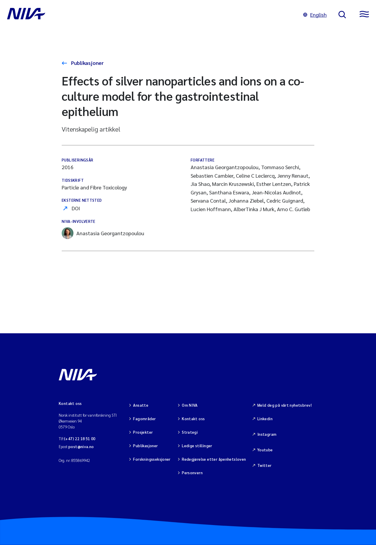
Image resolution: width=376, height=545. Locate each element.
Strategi (190, 432)
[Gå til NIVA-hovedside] (149, 14)
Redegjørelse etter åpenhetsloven (214, 459)
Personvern (192, 472)
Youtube (265, 449)
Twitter (264, 465)
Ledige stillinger (197, 445)
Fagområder (144, 418)
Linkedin (265, 418)
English (315, 14)
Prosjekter (143, 432)
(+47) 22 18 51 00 (79, 438)
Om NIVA (190, 405)
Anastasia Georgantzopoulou (103, 233)
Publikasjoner (87, 62)
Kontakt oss (193, 418)
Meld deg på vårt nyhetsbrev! (284, 405)
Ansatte (140, 405)
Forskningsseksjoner (151, 459)
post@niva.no (81, 446)
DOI (76, 208)
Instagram (267, 434)
